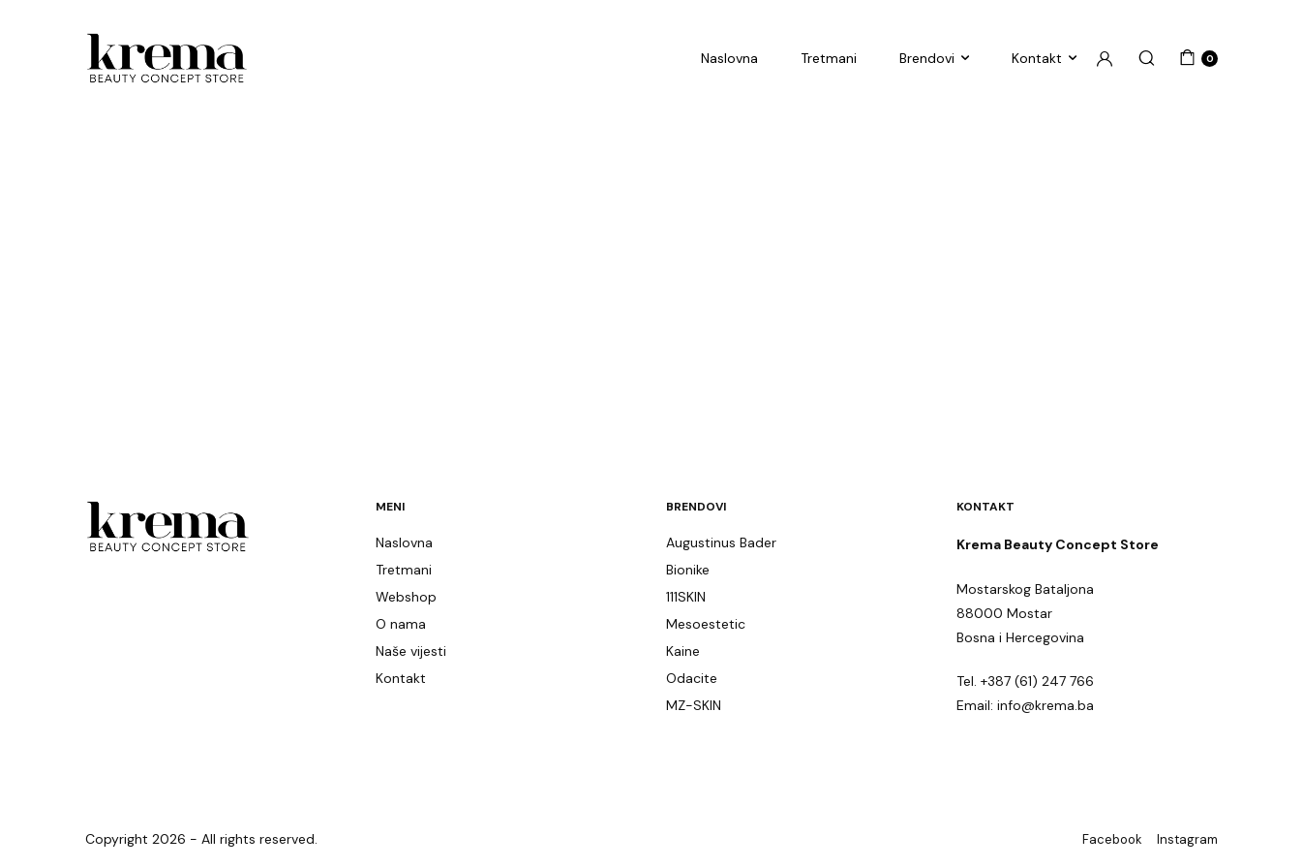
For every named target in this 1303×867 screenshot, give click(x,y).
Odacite (691, 678)
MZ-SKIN (693, 705)
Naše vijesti (411, 651)
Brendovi (927, 58)
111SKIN (686, 596)
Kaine (683, 651)
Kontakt (1037, 58)
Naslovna (729, 58)
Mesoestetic (705, 624)
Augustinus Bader (721, 542)
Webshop (406, 596)
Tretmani (829, 58)
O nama (401, 624)
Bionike (688, 569)
